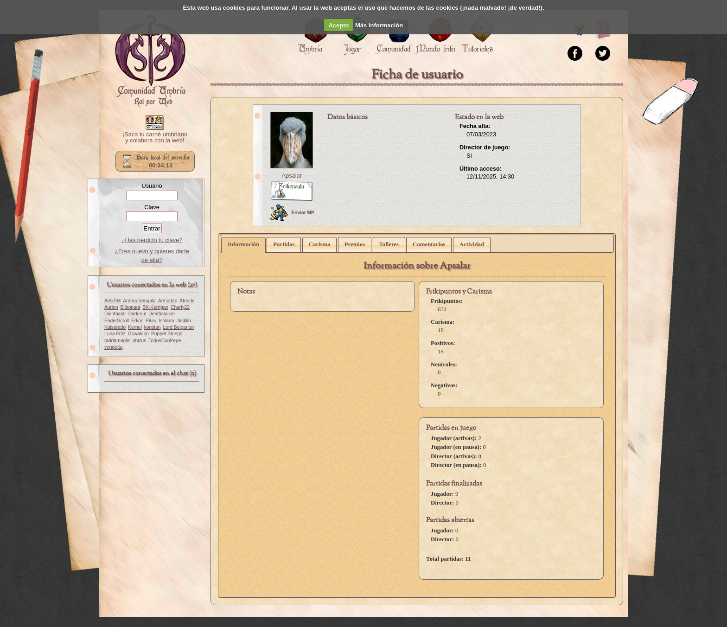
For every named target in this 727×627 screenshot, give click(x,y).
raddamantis (117, 340)
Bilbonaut (130, 307)
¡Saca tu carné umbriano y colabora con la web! (154, 138)
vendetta (113, 347)
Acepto (338, 25)
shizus (139, 340)
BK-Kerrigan (155, 307)
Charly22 (180, 307)
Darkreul (137, 313)
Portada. (150, 60)
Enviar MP (291, 213)
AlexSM (112, 300)
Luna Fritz (115, 333)
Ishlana (166, 320)
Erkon (137, 320)
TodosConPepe (164, 340)
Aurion (111, 307)
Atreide (186, 300)
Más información (379, 25)
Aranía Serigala (139, 300)
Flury (151, 320)
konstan (152, 327)
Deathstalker (161, 313)
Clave (151, 207)
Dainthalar (115, 313)
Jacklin (183, 320)
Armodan (168, 300)
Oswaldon (138, 333)
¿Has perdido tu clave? (152, 240)
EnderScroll (116, 320)
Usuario (151, 185)
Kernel (135, 327)
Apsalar (292, 175)
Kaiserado (115, 327)
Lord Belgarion (178, 327)
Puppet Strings (166, 333)
